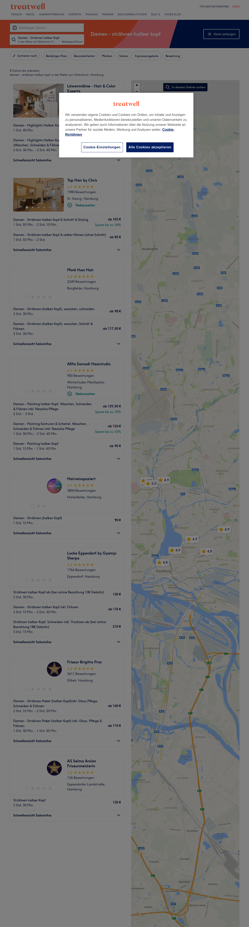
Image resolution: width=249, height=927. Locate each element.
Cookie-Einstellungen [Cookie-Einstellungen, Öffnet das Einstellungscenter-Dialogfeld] (102, 147)
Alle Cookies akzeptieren (150, 147)
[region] (126, 125)
